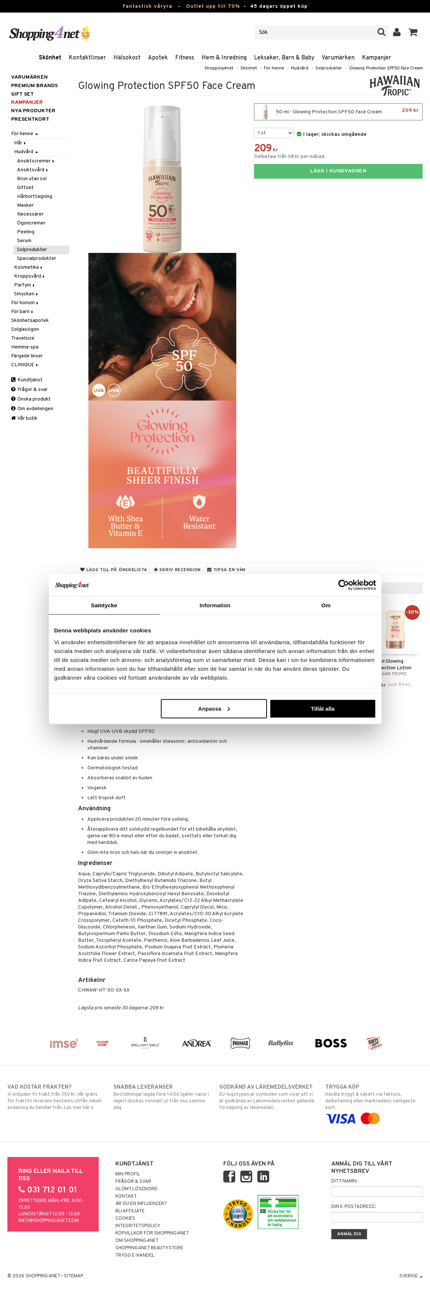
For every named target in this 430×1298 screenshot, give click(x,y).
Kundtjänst (27, 380)
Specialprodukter (36, 258)
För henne (274, 68)
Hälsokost (127, 58)
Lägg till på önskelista (114, 570)
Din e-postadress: (353, 1207)
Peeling (25, 232)
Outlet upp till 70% (213, 6)
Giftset (25, 188)
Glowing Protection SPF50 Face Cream (386, 68)
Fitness (184, 58)
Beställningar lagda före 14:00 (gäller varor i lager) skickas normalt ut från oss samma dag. (162, 1097)
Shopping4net (218, 68)
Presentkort (30, 119)
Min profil (127, 1174)
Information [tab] (215, 605)
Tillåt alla (323, 708)
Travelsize (22, 338)
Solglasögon (25, 329)
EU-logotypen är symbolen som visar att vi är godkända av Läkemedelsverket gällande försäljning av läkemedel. (267, 1097)
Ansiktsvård (33, 170)
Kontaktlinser (87, 58)
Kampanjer (376, 58)
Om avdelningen (32, 409)
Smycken (26, 294)
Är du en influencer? (141, 1204)
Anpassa (214, 708)
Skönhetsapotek (30, 320)
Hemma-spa (24, 347)
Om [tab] (326, 605)
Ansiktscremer (36, 161)
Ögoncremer (31, 223)
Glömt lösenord (136, 1189)
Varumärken (338, 58)
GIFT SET (22, 94)
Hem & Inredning (224, 58)
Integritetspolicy (137, 1226)
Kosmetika (29, 267)
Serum (24, 241)
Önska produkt (31, 399)
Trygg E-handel (135, 1255)
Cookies (125, 1219)
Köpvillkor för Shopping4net (152, 1233)
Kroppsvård (30, 276)
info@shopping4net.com (48, 1221)
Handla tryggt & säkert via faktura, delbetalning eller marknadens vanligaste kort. (374, 1103)
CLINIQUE (25, 365)
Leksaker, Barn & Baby (284, 58)
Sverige (411, 1276)
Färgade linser (27, 356)
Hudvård (299, 68)
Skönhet (50, 58)
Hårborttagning (34, 196)
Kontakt (126, 1196)
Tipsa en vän (226, 570)
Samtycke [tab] (104, 605)
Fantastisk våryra (147, 6)
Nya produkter (33, 111)
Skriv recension (177, 570)
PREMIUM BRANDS (34, 86)
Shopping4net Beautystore (149, 1248)
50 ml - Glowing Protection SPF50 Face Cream (338, 111)
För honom (25, 303)
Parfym (25, 285)
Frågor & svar (29, 390)
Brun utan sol (32, 179)
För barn (22, 312)
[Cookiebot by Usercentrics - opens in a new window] (343, 585)
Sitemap (73, 1276)
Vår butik (24, 418)
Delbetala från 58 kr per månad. (290, 157)
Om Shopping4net (137, 1241)
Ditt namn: (344, 1181)
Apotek (158, 58)
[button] (413, 32)
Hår (20, 143)
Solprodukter (328, 68)
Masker (25, 205)
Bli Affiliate (130, 1211)
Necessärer (30, 214)
